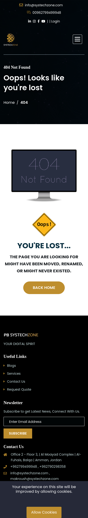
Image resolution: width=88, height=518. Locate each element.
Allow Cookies (44, 512)
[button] (77, 39)
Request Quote (19, 389)
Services (14, 373)
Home (9, 102)
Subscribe (18, 433)
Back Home (44, 287)
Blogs (11, 365)
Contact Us (16, 381)
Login (55, 21)
